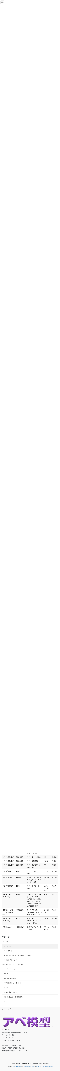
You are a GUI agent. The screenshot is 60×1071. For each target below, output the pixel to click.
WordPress (17, 1066)
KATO (6, 974)
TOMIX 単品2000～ (10, 992)
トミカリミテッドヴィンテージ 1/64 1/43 (18, 955)
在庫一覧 (5, 937)
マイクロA (7, 1001)
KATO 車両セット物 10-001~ (13, 983)
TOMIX (6, 987)
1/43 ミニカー (9, 951)
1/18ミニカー (8, 946)
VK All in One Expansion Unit (44, 1066)
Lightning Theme (29, 1066)
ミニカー (5, 941)
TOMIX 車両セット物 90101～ (14, 997)
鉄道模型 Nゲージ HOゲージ (12, 964)
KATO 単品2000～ (10, 978)
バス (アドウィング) (11, 960)
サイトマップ (6, 1009)
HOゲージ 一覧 (9, 969)
